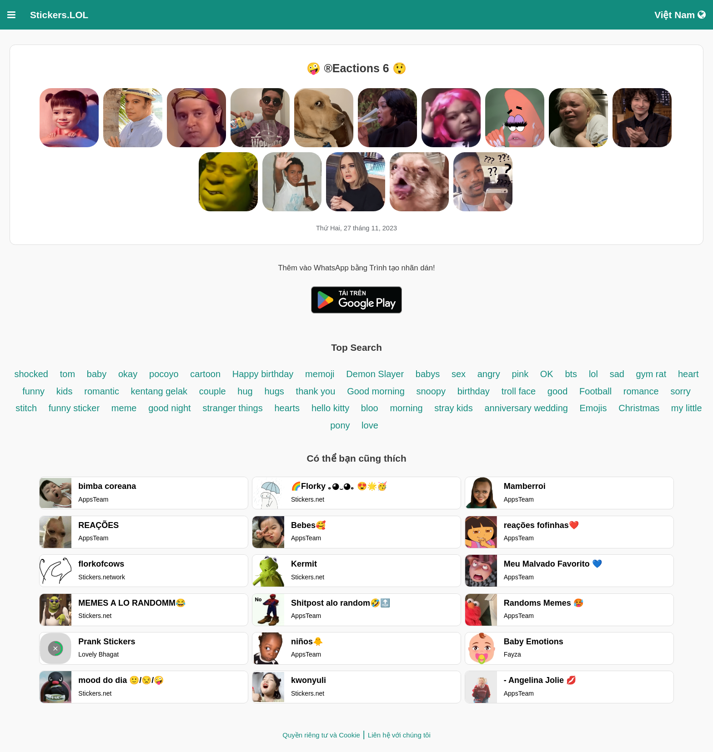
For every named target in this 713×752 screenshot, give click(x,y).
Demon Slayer (375, 374)
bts (571, 374)
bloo (369, 408)
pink (521, 374)
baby (96, 374)
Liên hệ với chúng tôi (399, 735)
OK (546, 374)
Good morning (377, 391)
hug (244, 391)
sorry (680, 391)
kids (64, 391)
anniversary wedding (527, 408)
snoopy (431, 391)
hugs (274, 391)
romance (641, 391)
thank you (316, 391)
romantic (102, 391)
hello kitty (331, 408)
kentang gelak (159, 391)
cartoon (205, 374)
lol (593, 374)
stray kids (453, 408)
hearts (287, 408)
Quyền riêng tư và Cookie (321, 735)
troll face (520, 391)
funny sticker (74, 408)
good (557, 391)
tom (67, 374)
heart (688, 374)
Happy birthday (263, 374)
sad (618, 374)
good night (169, 408)
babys (428, 374)
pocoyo (164, 374)
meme (124, 408)
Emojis (593, 408)
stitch (26, 408)
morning (407, 408)
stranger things (232, 408)
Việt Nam (680, 15)
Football (596, 391)
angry (488, 374)
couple (214, 391)
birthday (473, 391)
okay (127, 374)
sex (460, 374)
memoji (319, 374)
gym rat (651, 374)
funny (33, 391)
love (370, 425)
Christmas (640, 408)
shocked (31, 374)
